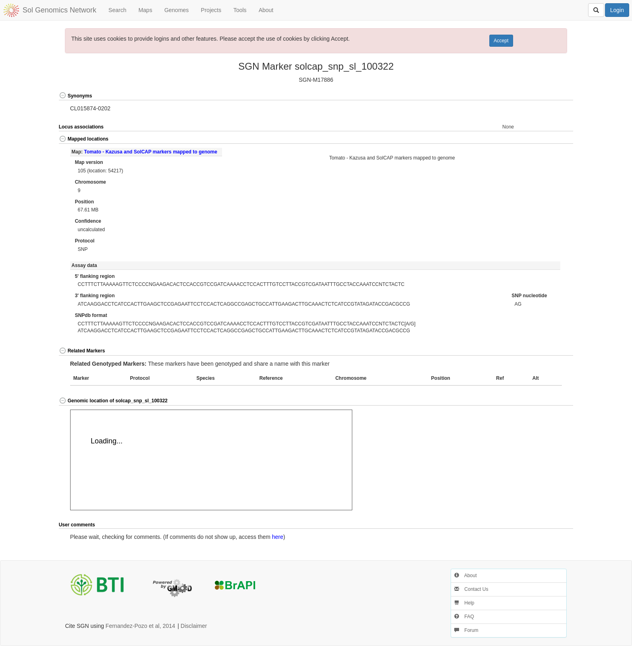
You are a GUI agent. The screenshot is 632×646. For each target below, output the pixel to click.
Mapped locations (83, 139)
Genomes (176, 10)
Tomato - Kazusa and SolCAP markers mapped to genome (150, 152)
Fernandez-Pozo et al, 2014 (140, 626)
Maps (145, 10)
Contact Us (471, 589)
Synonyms (75, 96)
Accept (501, 40)
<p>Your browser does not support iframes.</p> (211, 460)
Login (617, 10)
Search (117, 10)
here (277, 537)
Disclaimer (194, 626)
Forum (466, 630)
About (266, 10)
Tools (240, 10)
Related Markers (82, 351)
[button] (548, 96)
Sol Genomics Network (59, 10)
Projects (211, 10)
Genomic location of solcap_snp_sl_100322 (113, 401)
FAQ (464, 616)
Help (464, 603)
